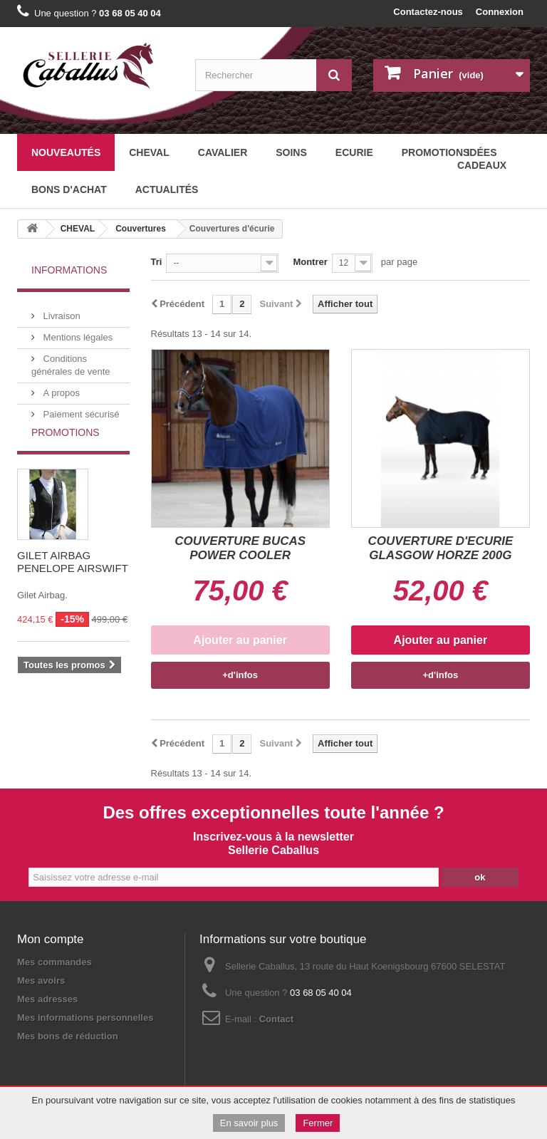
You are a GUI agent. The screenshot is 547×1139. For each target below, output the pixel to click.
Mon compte (50, 939)
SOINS (291, 152)
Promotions (65, 457)
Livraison (60, 310)
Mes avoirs (41, 980)
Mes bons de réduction (67, 1036)
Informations (69, 270)
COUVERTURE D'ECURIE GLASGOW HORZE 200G (440, 548)
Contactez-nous (428, 11)
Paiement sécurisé (80, 408)
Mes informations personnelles (85, 1017)
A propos (60, 387)
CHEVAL (149, 152)
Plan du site (119, 1061)
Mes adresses (47, 999)
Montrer (310, 261)
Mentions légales (77, 331)
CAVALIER (222, 152)
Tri (156, 261)
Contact (276, 1019)
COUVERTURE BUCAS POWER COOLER (240, 548)
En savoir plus (249, 1123)
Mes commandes (54, 962)
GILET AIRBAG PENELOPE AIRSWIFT (72, 586)
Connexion (499, 11)
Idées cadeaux (481, 159)
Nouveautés (65, 152)
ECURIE (354, 152)
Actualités (167, 189)
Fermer (318, 1123)
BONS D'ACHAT (69, 189)
